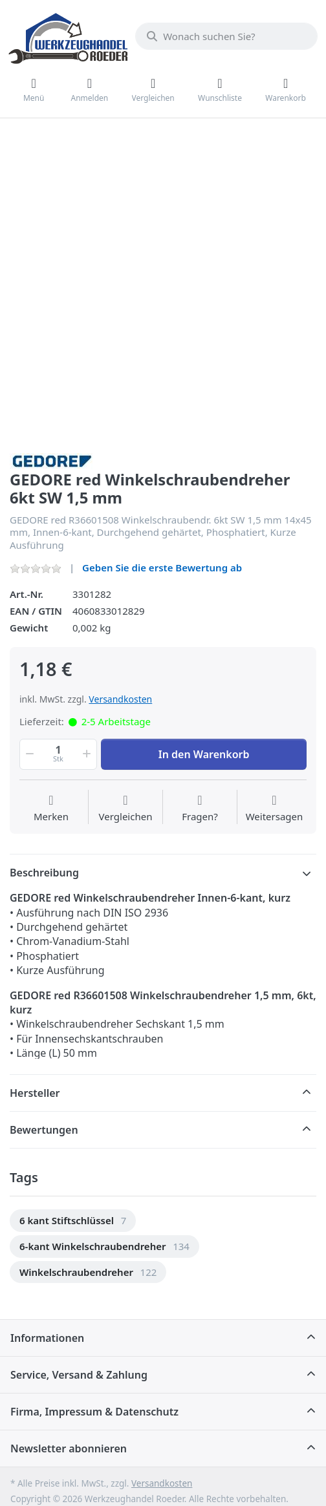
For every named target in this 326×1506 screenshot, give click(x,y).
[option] (73, 1220)
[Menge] (58, 754)
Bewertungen (44, 1130)
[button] (28, 754)
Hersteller (35, 1093)
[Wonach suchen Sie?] (226, 36)
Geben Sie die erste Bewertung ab (162, 567)
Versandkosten (120, 699)
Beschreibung (44, 872)
